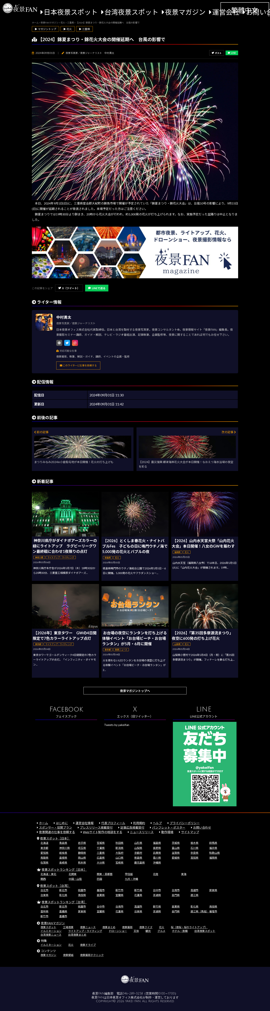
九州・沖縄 (131, 878)
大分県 (101, 862)
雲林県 (44, 911)
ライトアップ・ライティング (85, 931)
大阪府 (119, 852)
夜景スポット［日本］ (55, 838)
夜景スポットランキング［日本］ (64, 869)
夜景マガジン (185, 12)
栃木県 (194, 842)
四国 (99, 878)
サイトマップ (190, 832)
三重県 (101, 852)
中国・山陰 (75, 878)
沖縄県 (157, 862)
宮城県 (101, 842)
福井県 (213, 848)
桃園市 (82, 890)
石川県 (194, 848)
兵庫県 (157, 852)
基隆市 (101, 890)
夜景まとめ (109, 927)
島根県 (63, 857)
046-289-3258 (132, 993)
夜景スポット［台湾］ (55, 885)
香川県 (157, 857)
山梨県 (138, 848)
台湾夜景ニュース (50, 934)
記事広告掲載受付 (132, 827)
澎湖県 (157, 895)
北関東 (72, 874)
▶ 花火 (67, 29)
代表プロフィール (113, 823)
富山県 (176, 848)
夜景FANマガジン (53, 923)
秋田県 (119, 842)
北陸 (155, 874)
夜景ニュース (88, 927)
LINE (232, 52)
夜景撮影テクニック (92, 955)
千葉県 (101, 848)
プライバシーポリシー (185, 823)
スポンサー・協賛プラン (55, 827)
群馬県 (213, 842)
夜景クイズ (145, 927)
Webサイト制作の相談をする (102, 832)
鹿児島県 (139, 862)
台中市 (157, 890)
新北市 (63, 890)
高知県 (194, 857)
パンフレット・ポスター (168, 827)
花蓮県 (138, 895)
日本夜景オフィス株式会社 (125, 997)
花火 (161, 927)
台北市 (44, 890)
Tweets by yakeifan (116, 725)
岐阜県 (63, 852)
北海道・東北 (48, 874)
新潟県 (119, 848)
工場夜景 (68, 927)
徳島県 (138, 857)
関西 (43, 878)
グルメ (161, 931)
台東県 (44, 895)
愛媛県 (176, 857)
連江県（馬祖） (199, 911)
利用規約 (139, 823)
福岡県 (213, 857)
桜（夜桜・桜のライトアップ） (189, 927)
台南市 (176, 890)
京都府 (138, 852)
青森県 (63, 842)
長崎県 (63, 862)
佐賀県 (44, 862)
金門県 (176, 895)
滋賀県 (176, 852)
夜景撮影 (127, 927)
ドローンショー (118, 931)
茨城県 (176, 842)
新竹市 (119, 890)
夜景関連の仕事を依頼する (57, 832)
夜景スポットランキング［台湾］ (64, 902)
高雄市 (194, 890)
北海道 (44, 842)
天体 (136, 931)
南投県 (82, 895)
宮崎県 (119, 862)
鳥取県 (44, 857)
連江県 (194, 895)
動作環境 (167, 832)
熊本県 (82, 862)
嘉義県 (63, 911)
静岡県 (82, 852)
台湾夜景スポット (131, 12)
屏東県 (213, 890)
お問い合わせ (202, 827)
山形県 (138, 842)
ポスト (217, 53)
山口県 (119, 857)
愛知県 (44, 852)
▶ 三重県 (84, 29)
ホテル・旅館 (180, 931)
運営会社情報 (85, 823)
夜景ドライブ (88, 944)
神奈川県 (64, 848)
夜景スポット (48, 927)
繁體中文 (244, 10)
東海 (183, 874)
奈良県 (194, 852)
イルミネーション (51, 931)
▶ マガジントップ (45, 29)
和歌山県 (214, 852)
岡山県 (82, 857)
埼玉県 (82, 848)
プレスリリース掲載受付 (96, 827)
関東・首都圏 (104, 874)
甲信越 (129, 874)
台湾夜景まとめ (77, 934)
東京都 (44, 848)
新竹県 (138, 890)
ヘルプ (157, 823)
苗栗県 (101, 895)
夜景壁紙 (68, 955)
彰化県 (63, 895)
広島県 (101, 857)
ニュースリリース (142, 832)
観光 (148, 931)
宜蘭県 (119, 895)
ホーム (43, 823)
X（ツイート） (69, 288)
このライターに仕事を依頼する (78, 365)
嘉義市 (63, 916)
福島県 (157, 842)
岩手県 (82, 842)
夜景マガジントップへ (135, 691)
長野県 (157, 848)
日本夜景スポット (71, 12)
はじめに (62, 823)
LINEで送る (96, 288)
